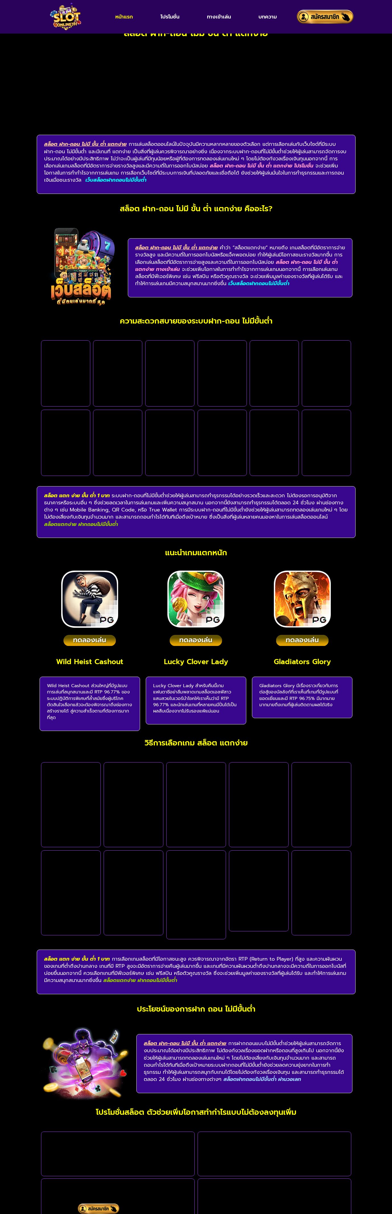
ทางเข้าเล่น (219, 17)
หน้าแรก (124, 17)
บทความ (267, 17)
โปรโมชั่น (170, 17)
